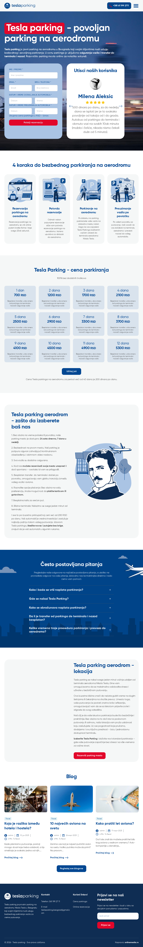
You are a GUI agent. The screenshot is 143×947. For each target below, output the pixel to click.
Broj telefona (43, 82)
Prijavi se (105, 925)
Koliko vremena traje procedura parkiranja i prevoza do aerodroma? (67, 630)
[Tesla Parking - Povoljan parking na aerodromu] (38, 710)
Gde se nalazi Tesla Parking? (49, 598)
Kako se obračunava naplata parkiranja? (57, 607)
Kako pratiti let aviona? (115, 823)
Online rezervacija (81, 907)
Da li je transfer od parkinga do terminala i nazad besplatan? (63, 618)
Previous (70, 106)
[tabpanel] (95, 106)
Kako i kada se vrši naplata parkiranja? (56, 590)
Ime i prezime (16, 69)
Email (12, 82)
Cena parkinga (80, 902)
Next (120, 106)
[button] (136, 5)
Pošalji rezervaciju (33, 122)
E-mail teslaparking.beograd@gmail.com (55, 910)
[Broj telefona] (46, 88)
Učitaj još (71, 371)
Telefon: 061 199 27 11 (50, 902)
